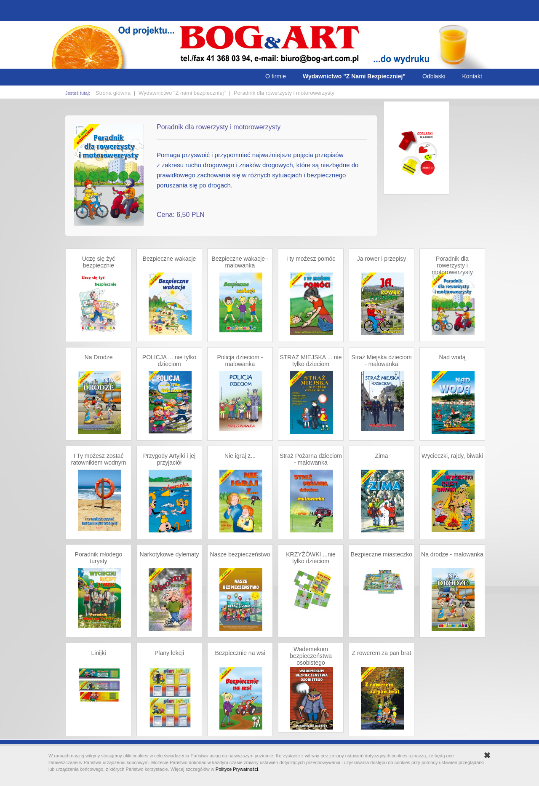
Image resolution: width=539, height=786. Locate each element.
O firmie (275, 76)
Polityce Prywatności (237, 769)
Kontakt (472, 76)
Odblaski (433, 76)
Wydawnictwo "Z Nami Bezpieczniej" (354, 76)
